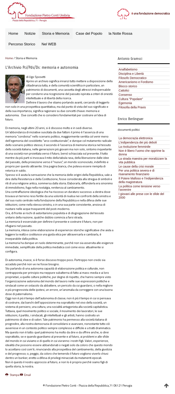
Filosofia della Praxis (132, 107)
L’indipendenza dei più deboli (138, 142)
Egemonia (125, 103)
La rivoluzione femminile (134, 146)
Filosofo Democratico (133, 78)
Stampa (12, 375)
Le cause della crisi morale (136, 166)
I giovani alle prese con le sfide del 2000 (141, 195)
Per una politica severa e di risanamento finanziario (136, 172)
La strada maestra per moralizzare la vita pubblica (143, 160)
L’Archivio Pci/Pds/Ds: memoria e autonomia (41, 67)
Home (13, 34)
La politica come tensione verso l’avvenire (139, 188)
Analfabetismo (128, 69)
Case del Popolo (89, 34)
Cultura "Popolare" (131, 99)
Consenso (125, 94)
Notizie (29, 34)
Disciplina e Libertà (131, 73)
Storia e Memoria (55, 34)
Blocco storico (128, 86)
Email (25, 375)
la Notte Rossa (121, 34)
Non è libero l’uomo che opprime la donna (141, 152)
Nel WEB (49, 44)
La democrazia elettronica (135, 138)
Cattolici (124, 90)
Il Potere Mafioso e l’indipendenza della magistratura (141, 180)
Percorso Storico (21, 44)
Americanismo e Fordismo (136, 82)
